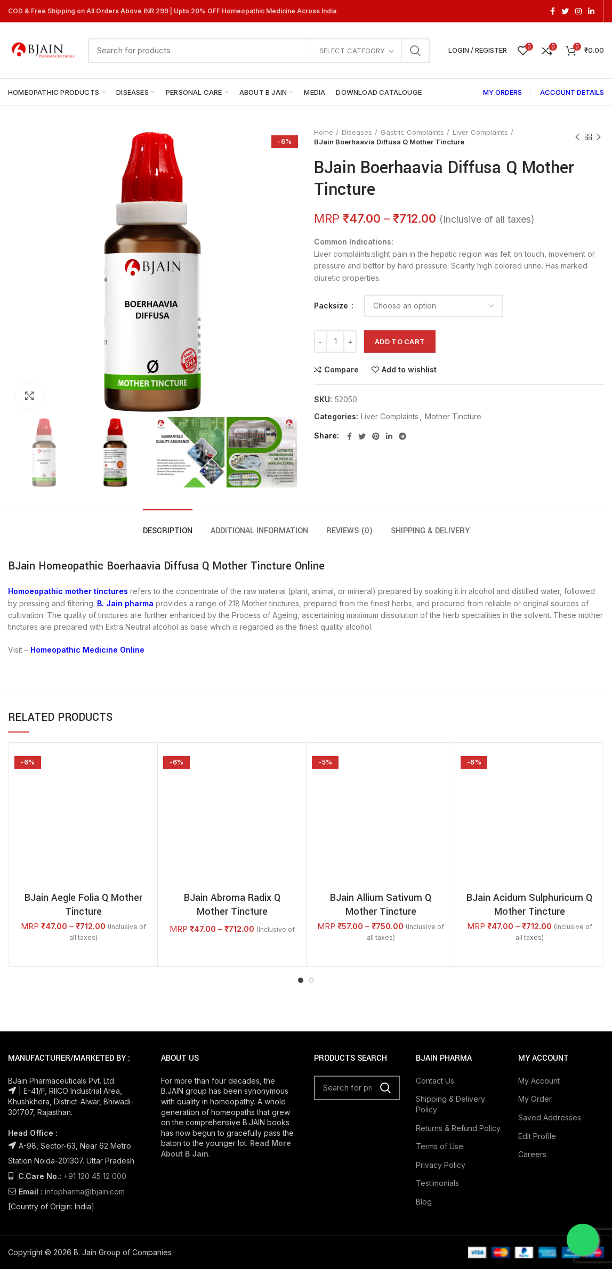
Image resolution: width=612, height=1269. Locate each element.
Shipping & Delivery (430, 530)
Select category (352, 50)
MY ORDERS (502, 92)
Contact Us (435, 967)
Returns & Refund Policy (458, 1014)
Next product (598, 137)
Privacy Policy (440, 1050)
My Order (535, 985)
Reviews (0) (349, 530)
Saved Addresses (549, 1003)
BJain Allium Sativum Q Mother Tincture (380, 791)
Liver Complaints (480, 132)
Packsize (332, 305)
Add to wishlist (409, 369)
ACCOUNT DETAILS (572, 92)
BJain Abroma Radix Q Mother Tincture (232, 791)
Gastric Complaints (412, 132)
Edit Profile (537, 1022)
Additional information (259, 530)
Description (167, 530)
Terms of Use (439, 1032)
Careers (532, 1040)
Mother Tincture (453, 416)
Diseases (357, 132)
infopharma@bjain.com (85, 1078)
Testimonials (437, 1069)
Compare (341, 369)
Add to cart (400, 341)
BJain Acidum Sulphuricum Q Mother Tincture (529, 791)
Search (415, 50)
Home (323, 132)
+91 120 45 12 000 (94, 1062)
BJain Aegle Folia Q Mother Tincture (83, 779)
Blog (424, 1088)
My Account (539, 967)
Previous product (577, 137)
